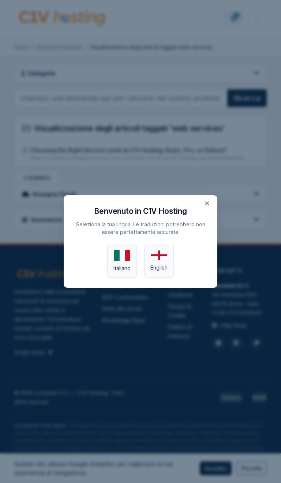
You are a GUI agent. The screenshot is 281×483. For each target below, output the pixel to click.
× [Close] (207, 203)
